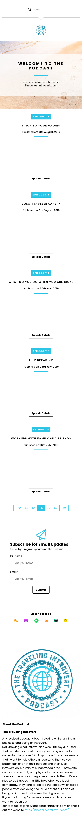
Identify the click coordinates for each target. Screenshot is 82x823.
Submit (41, 590)
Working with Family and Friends (41, 438)
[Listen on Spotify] (36, 620)
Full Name (16, 556)
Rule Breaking (41, 360)
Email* (14, 572)
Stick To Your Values (41, 125)
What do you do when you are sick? (41, 282)
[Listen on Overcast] (46, 620)
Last (63, 508)
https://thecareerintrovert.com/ (47, 810)
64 (33, 508)
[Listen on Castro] (56, 620)
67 (55, 508)
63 (26, 508)
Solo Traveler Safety (41, 204)
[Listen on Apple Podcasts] (26, 620)
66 (48, 508)
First (18, 508)
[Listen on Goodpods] (65, 620)
